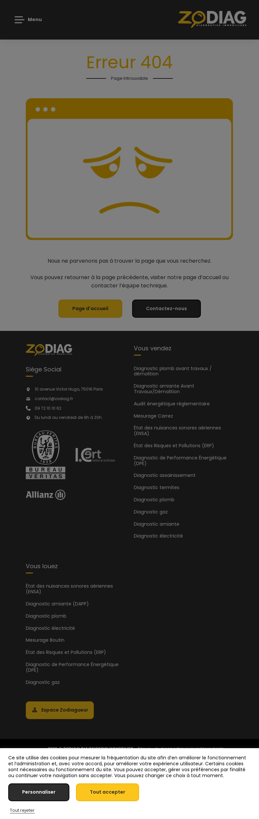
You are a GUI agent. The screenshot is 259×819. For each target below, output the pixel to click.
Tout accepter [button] (107, 792)
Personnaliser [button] (39, 792)
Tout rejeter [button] (22, 810)
